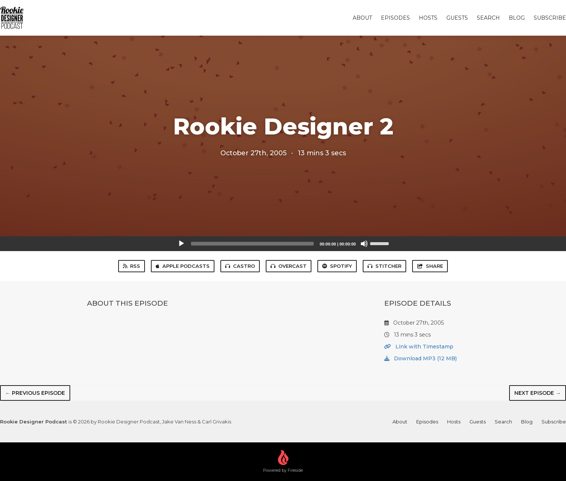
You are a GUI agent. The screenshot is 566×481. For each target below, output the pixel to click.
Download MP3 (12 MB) (420, 358)
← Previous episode (35, 393)
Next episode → (537, 393)
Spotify (337, 266)
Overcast (289, 266)
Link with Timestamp (418, 346)
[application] (283, 243)
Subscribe (550, 17)
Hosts (428, 17)
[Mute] (364, 243)
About (362, 17)
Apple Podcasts (183, 266)
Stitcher (384, 266)
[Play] (181, 243)
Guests (457, 17)
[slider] (252, 244)
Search (488, 17)
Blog (517, 17)
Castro (240, 266)
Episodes (395, 17)
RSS (131, 266)
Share (430, 266)
